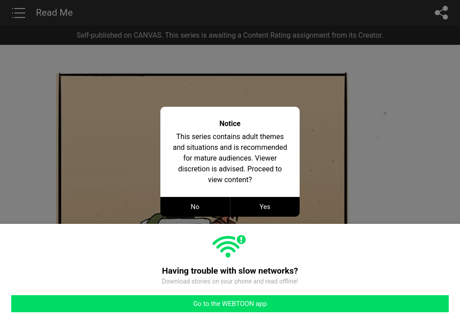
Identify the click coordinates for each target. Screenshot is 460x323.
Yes (265, 207)
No (195, 207)
